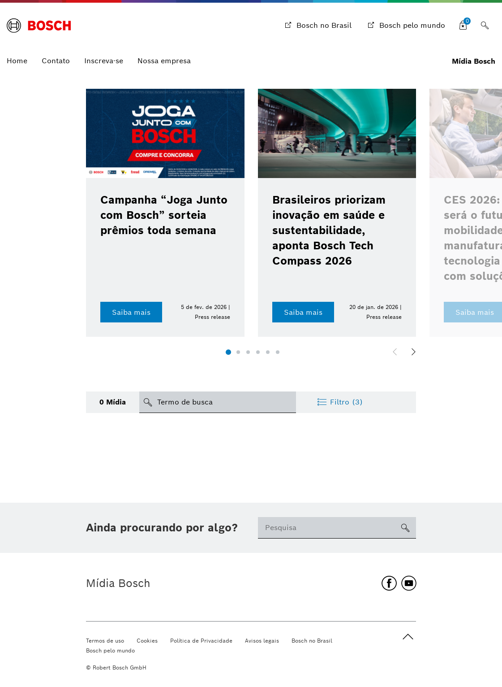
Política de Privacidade (201, 640)
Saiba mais (131, 312)
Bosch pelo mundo (110, 650)
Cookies (147, 640)
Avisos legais (262, 640)
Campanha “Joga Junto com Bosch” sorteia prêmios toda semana (163, 215)
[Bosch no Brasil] (317, 25)
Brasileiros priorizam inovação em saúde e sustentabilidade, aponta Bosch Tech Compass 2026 (329, 230)
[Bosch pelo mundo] (405, 25)
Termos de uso (105, 640)
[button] (228, 352)
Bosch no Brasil (312, 640)
